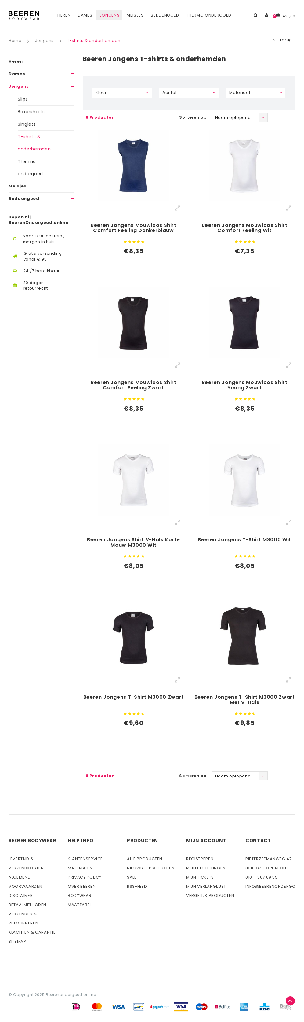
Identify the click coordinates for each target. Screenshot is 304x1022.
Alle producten (144, 859)
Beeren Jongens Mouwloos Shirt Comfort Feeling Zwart (133, 385)
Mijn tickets (200, 877)
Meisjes (135, 15)
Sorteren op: (193, 117)
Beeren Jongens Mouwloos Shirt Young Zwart (245, 385)
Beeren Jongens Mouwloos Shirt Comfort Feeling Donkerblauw (133, 228)
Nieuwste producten (151, 868)
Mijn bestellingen (206, 868)
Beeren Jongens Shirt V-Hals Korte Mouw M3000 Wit (133, 543)
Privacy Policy (84, 877)
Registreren (199, 859)
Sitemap (17, 941)
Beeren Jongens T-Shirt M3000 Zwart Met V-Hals (244, 700)
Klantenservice (85, 859)
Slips (23, 99)
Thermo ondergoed (208, 15)
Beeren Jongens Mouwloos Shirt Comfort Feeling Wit (245, 228)
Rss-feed (137, 886)
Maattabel (80, 905)
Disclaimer (21, 895)
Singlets (27, 124)
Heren (64, 15)
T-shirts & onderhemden (93, 40)
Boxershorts (31, 112)
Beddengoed (165, 15)
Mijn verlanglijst (206, 886)
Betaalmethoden (27, 905)
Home (15, 40)
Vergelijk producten (210, 895)
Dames (85, 15)
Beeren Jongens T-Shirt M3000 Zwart (133, 697)
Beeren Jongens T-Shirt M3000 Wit (244, 540)
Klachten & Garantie (32, 932)
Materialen (80, 868)
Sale (132, 877)
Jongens (110, 15)
